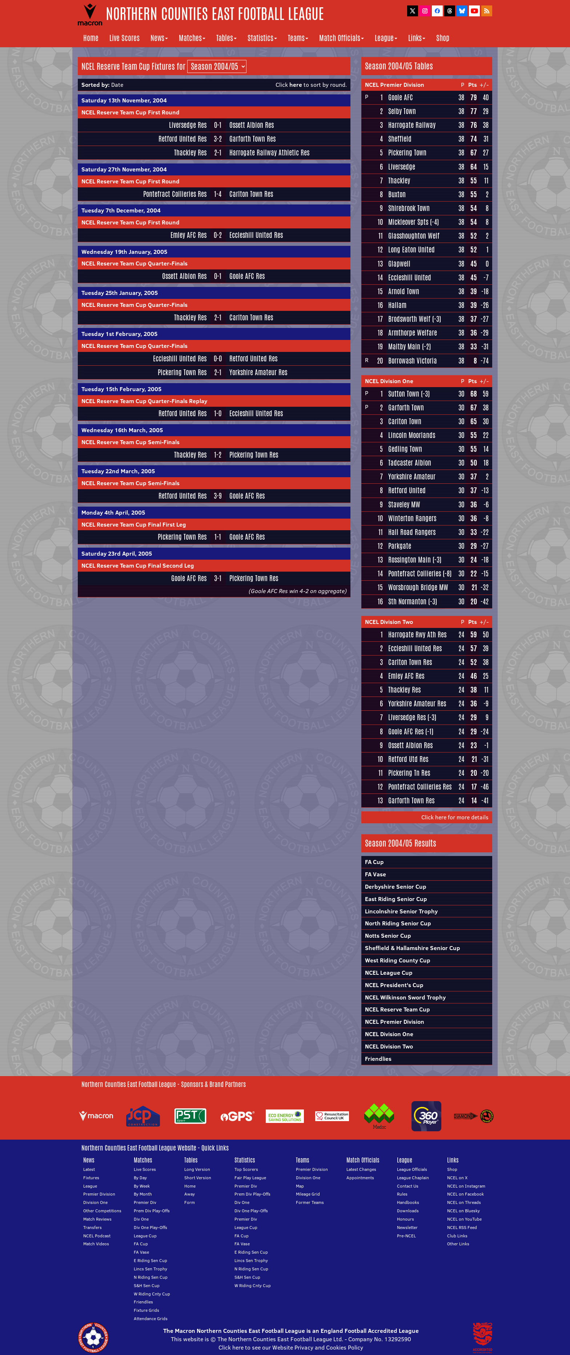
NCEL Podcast (97, 1236)
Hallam (397, 305)
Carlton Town (404, 421)
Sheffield (400, 139)
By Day (140, 1178)
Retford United (407, 490)
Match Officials (341, 38)
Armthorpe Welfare (412, 333)
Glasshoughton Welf (413, 236)
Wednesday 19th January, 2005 (124, 252)
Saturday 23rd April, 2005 (116, 553)
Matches (192, 38)
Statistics (262, 38)
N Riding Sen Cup (151, 1277)
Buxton (397, 194)
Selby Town (402, 111)
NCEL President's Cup (394, 985)
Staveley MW (404, 504)
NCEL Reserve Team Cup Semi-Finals (130, 442)
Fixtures (91, 1178)
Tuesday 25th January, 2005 (119, 293)
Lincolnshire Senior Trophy (401, 911)
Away (189, 1194)
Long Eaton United (411, 249)
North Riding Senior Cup (398, 923)
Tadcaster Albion (409, 463)
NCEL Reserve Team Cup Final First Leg (133, 524)
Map (300, 1186)
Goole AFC (400, 97)
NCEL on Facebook (465, 1194)
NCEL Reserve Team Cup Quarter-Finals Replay (144, 401)
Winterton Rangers (412, 518)
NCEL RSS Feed (462, 1227)
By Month (143, 1194)
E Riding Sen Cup (150, 1260)
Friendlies (378, 1059)
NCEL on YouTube (464, 1219)
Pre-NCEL (406, 1236)
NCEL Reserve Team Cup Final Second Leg (137, 565)
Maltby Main (404, 346)
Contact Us (407, 1186)
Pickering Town (407, 152)
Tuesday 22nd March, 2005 (118, 471)
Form (189, 1202)
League (386, 38)
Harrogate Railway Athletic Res (269, 152)
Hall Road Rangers (411, 532)
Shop (442, 38)
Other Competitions (102, 1211)
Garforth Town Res (252, 139)
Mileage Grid (308, 1194)
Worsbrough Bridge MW (418, 587)
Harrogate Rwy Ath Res (417, 634)
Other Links (458, 1244)
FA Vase (375, 874)
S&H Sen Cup (147, 1285)
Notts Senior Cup (388, 936)
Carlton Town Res (251, 194)
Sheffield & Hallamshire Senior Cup (412, 948)
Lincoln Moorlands (411, 435)
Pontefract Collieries (414, 573)
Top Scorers (246, 1169)
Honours (405, 1219)
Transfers (92, 1227)
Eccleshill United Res (256, 235)
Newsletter (407, 1227)
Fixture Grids (146, 1310)
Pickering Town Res (182, 372)
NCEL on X (457, 1178)
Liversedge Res (187, 125)
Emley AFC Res (188, 235)
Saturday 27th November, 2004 (124, 169)
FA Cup (374, 862)
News (159, 38)
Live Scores (124, 38)
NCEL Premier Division (394, 85)
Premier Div (145, 1202)
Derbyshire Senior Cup (395, 887)
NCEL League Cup (389, 973)
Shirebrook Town (409, 208)
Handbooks (408, 1202)
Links (416, 38)
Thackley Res (190, 152)
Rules (402, 1194)
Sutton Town (403, 394)
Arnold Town (403, 291)
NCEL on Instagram (466, 1186)
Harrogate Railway (411, 125)
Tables (226, 38)
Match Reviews (97, 1219)
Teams (298, 38)
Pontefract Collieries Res (174, 194)
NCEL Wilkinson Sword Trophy (405, 997)
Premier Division (99, 1194)
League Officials (412, 1169)
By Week (142, 1186)
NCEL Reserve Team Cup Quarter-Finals (134, 263)
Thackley (399, 180)
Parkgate (399, 546)
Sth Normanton (407, 601)
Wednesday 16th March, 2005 (122, 430)
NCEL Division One (389, 381)
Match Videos (96, 1244)
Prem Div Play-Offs (152, 1211)
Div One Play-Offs (150, 1227)
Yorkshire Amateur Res (258, 372)
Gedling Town (405, 449)
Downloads (408, 1211)
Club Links (457, 1236)
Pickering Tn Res (409, 773)
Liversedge (401, 167)
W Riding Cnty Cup (152, 1294)
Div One (141, 1219)
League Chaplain (413, 1178)
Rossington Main (409, 560)
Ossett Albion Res (251, 125)
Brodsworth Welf (409, 319)
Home (91, 38)
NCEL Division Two (389, 622)
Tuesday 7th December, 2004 (121, 210)
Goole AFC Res (247, 276)
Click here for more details (455, 817)
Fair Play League (250, 1178)
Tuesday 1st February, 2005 (119, 334)
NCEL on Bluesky (463, 1211)
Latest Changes (361, 1169)
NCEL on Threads (464, 1202)
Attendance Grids (151, 1318)
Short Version (197, 1178)
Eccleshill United (409, 277)
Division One (95, 1202)
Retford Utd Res (408, 759)
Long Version (197, 1169)
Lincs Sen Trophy (150, 1269)
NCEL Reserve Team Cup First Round (130, 112)
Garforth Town (406, 407)
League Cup (145, 1236)
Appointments (360, 1178)
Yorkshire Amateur (411, 476)
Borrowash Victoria (412, 361)
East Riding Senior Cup (396, 899)
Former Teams (310, 1202)
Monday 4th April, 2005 (113, 512)
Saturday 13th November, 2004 (124, 100)
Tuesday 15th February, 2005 (121, 389)
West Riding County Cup (397, 960)
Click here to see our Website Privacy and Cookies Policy (290, 1347)
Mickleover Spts (408, 222)
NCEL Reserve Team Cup (397, 1009)
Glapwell (399, 264)
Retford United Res (182, 139)
